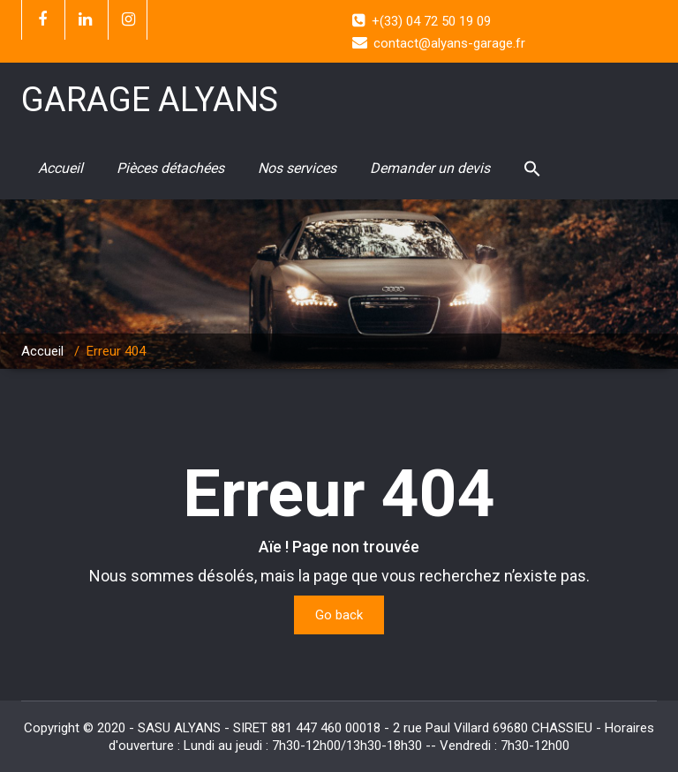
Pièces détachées (170, 168)
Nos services (297, 168)
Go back (339, 615)
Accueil (60, 168)
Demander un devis (430, 168)
